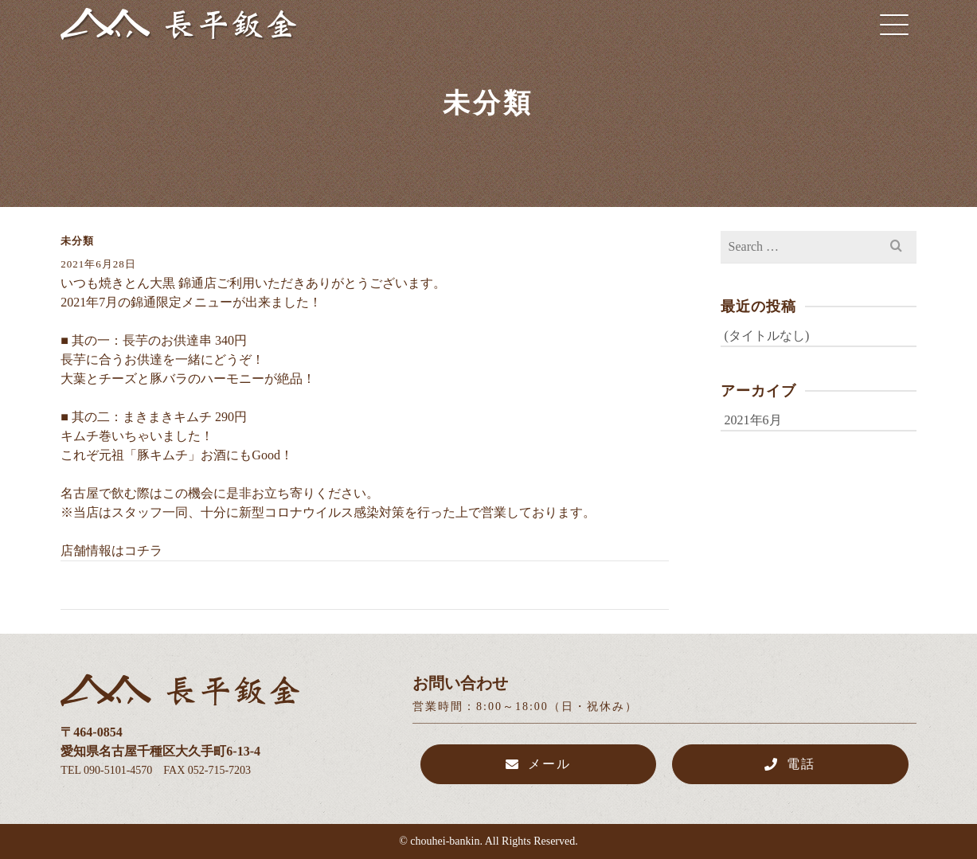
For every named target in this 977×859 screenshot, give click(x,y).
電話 (789, 764)
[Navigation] (894, 24)
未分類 (77, 241)
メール (538, 764)
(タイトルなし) (767, 335)
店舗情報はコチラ (111, 550)
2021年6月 (753, 420)
